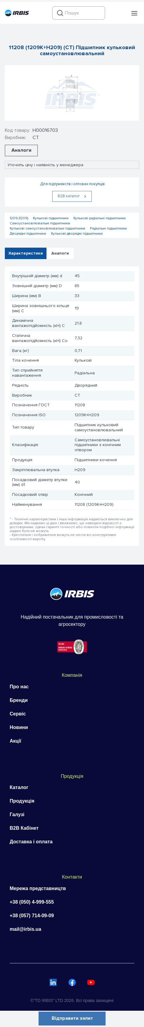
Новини (19, 727)
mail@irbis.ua (25, 929)
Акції (15, 740)
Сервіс (18, 713)
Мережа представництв (38, 888)
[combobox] (78, 13)
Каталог (19, 787)
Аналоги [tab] (60, 253)
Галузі (17, 814)
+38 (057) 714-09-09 (32, 915)
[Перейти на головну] (17, 15)
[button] (134, 13)
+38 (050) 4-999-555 (32, 902)
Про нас (19, 686)
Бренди (19, 700)
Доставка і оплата (31, 841)
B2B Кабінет (24, 828)
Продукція (22, 801)
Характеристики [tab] (25, 253)
